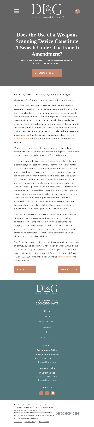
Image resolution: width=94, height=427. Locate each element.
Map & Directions (47, 362)
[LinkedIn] (47, 393)
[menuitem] (18, 421)
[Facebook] (41, 393)
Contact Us (47, 337)
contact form (64, 257)
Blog (47, 332)
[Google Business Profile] (53, 393)
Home (47, 316)
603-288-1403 (47, 303)
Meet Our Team (47, 321)
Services (47, 327)
